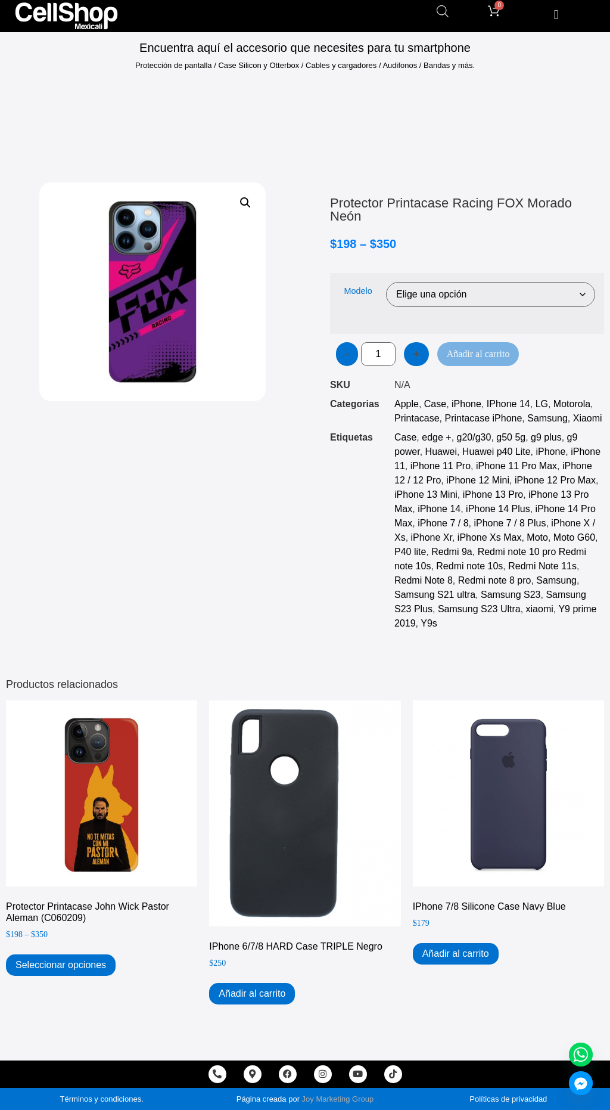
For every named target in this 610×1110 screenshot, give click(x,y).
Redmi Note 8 (423, 580)
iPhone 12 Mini (477, 480)
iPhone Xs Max (490, 537)
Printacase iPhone (483, 418)
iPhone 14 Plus (498, 509)
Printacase (417, 418)
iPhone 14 (439, 509)
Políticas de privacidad (508, 1099)
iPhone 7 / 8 (443, 523)
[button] (556, 14)
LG (542, 404)
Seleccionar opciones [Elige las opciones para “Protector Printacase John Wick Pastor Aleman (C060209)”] (60, 965)
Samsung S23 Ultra (479, 609)
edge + (436, 437)
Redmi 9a (451, 552)
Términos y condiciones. (102, 1099)
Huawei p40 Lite (496, 452)
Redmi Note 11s (542, 566)
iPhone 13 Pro (493, 494)
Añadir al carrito (478, 354)
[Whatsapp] (581, 1054)
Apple (406, 404)
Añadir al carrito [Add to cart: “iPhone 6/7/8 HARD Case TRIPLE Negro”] (252, 993)
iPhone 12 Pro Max (555, 480)
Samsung (547, 418)
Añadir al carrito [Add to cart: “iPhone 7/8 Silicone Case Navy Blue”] (455, 953)
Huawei (441, 452)
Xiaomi (587, 418)
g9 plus (546, 437)
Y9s (429, 623)
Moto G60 (574, 537)
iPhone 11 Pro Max (516, 466)
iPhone (466, 404)
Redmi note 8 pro (494, 580)
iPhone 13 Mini (426, 494)
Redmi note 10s (469, 566)
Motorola (571, 404)
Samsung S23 (511, 595)
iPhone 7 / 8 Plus (510, 523)
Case (435, 404)
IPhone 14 (508, 404)
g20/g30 (474, 437)
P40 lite (410, 552)
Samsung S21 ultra (434, 595)
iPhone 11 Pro (440, 466)
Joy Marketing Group (338, 1099)
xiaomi (539, 609)
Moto (537, 537)
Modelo (358, 291)
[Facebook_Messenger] (581, 1083)
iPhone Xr (431, 537)
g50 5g (510, 437)
